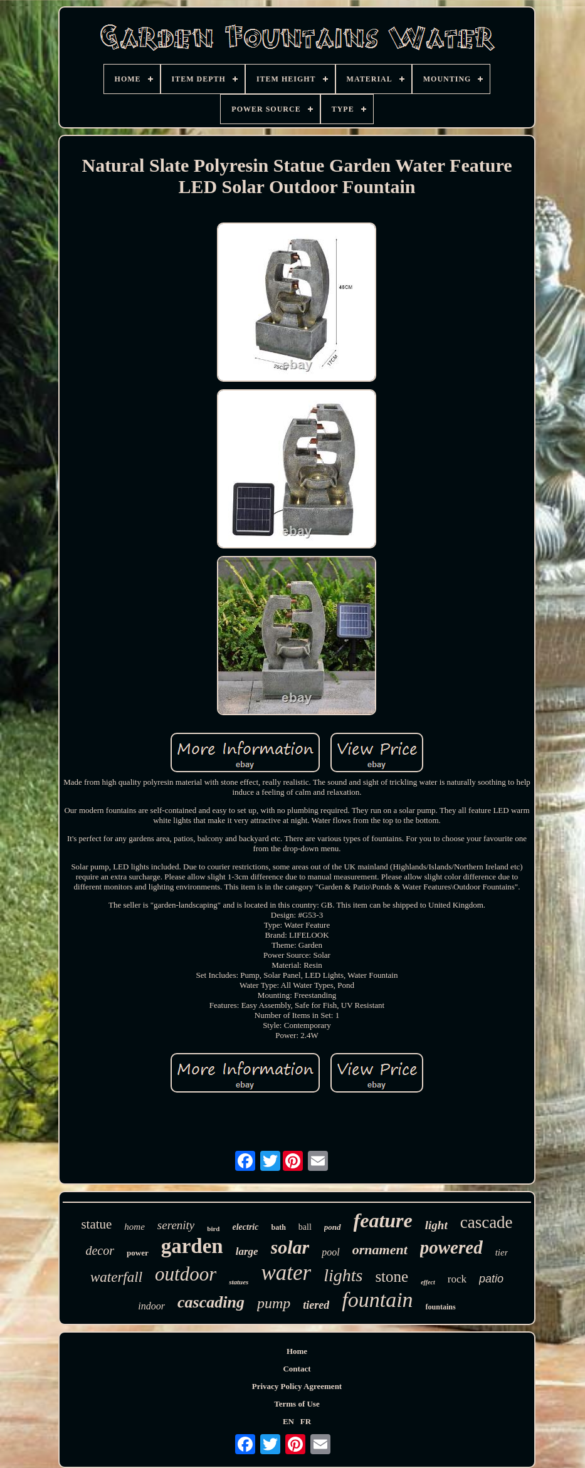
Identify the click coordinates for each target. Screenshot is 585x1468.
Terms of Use (296, 1403)
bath (278, 1227)
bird (213, 1228)
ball (305, 1227)
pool (330, 1252)
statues (238, 1282)
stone (391, 1276)
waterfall (116, 1277)
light (436, 1225)
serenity (175, 1225)
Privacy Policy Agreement (297, 1386)
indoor (151, 1306)
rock (457, 1279)
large (247, 1251)
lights (343, 1275)
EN (288, 1421)
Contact (296, 1368)
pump (273, 1303)
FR (305, 1421)
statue (96, 1224)
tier (502, 1252)
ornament (380, 1249)
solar (290, 1247)
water (286, 1273)
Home (297, 1351)
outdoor (185, 1274)
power (138, 1252)
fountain (377, 1299)
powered (451, 1247)
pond (332, 1227)
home (134, 1227)
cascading (211, 1302)
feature (383, 1220)
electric (246, 1227)
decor (99, 1250)
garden (192, 1246)
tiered (316, 1305)
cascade (486, 1222)
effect (428, 1282)
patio (491, 1278)
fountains (441, 1307)
